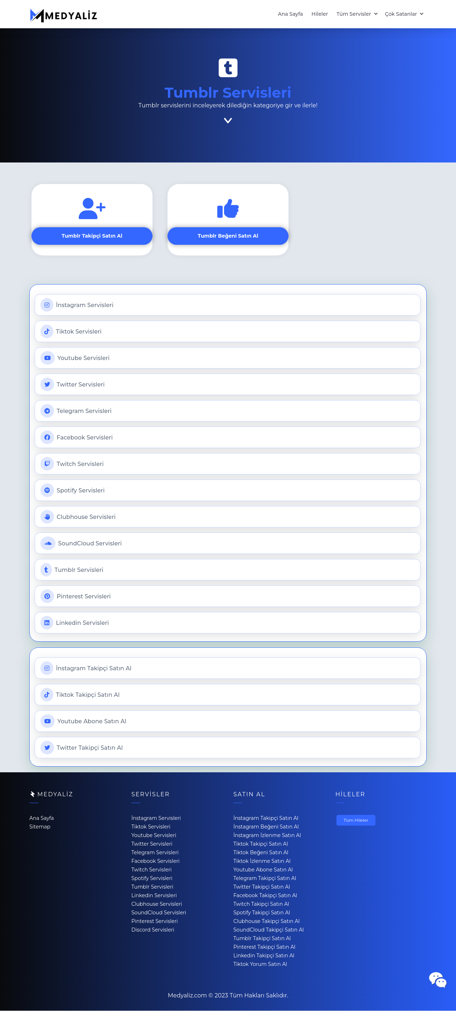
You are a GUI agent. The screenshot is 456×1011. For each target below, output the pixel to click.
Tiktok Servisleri (71, 332)
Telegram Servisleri (76, 411)
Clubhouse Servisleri (78, 517)
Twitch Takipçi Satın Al (261, 904)
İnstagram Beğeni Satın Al (266, 827)
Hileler (319, 14)
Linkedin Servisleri (74, 623)
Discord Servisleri (152, 930)
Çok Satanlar (401, 14)
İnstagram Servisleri (76, 305)
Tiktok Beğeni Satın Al (260, 853)
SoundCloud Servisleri (81, 543)
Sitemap (39, 827)
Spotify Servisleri (72, 490)
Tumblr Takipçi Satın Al (92, 236)
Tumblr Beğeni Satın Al (228, 236)
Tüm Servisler (353, 14)
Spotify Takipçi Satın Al (261, 913)
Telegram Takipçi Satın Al (264, 878)
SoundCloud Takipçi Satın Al (268, 930)
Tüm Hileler (356, 820)
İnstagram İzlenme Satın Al (267, 835)
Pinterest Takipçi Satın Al (264, 947)
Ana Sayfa (290, 14)
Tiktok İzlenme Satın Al (262, 861)
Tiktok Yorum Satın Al (260, 964)
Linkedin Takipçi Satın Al (263, 956)
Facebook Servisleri (76, 437)
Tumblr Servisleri (71, 570)
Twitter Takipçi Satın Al (81, 748)
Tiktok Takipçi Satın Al (80, 695)
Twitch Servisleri (72, 464)
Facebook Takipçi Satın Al (265, 896)
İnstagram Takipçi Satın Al (85, 668)
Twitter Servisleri (72, 385)
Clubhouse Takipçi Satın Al (266, 921)
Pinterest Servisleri (75, 596)
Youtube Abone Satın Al (83, 721)
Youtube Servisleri (75, 358)
